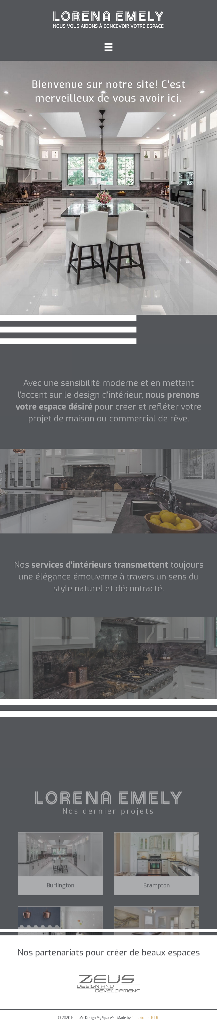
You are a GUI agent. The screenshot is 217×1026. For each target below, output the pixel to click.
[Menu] (108, 47)
